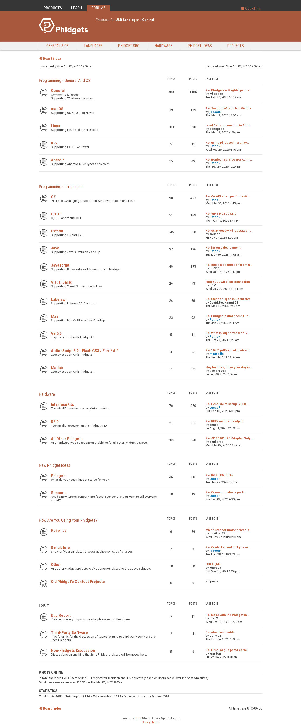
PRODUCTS (53, 7)
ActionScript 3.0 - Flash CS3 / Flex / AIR (85, 350)
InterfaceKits (62, 404)
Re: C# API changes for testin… (228, 196)
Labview (58, 299)
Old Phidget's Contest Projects (78, 581)
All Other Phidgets (67, 438)
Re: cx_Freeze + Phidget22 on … (229, 230)
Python (57, 231)
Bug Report (61, 615)
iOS (54, 143)
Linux (55, 126)
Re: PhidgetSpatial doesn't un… (228, 316)
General (58, 90)
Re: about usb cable (220, 632)
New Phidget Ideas (54, 465)
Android (57, 160)
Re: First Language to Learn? (226, 650)
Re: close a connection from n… (229, 265)
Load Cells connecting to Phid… (229, 125)
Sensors (58, 492)
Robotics (59, 530)
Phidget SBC (128, 46)
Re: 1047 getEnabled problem (227, 350)
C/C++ (56, 214)
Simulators (60, 547)
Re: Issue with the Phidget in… (227, 615)
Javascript (60, 265)
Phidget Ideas (200, 46)
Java (55, 248)
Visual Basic (61, 282)
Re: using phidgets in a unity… (227, 142)
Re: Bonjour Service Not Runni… (229, 159)
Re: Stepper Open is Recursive (228, 299)
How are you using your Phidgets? (68, 520)
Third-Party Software (69, 632)
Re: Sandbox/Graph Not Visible (228, 108)
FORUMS (98, 7)
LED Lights (213, 564)
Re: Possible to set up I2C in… (227, 404)
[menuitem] (146, 722)
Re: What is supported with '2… (228, 333)
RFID (55, 421)
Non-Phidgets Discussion (73, 650)
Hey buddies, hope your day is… (229, 367)
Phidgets (59, 475)
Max (54, 316)
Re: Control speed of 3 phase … (228, 547)
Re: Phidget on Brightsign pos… (228, 90)
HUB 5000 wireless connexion (228, 282)
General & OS (57, 46)
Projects (235, 46)
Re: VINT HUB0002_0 (221, 213)
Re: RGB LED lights (219, 475)
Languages (93, 46)
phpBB (138, 718)
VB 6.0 (56, 333)
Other (56, 564)
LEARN (76, 7)
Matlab (57, 367)
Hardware (163, 46)
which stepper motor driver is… (228, 530)
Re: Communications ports (225, 492)
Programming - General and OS (65, 80)
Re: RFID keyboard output (224, 421)
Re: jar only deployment (223, 247)
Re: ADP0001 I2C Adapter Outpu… (230, 438)
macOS (57, 109)
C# (53, 197)
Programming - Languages (61, 186)
